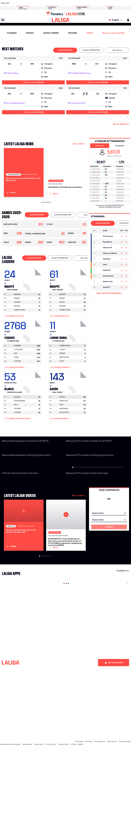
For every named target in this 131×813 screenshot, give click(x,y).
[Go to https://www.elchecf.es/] (37, 3)
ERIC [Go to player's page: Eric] (15, 381)
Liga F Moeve (117, 50)
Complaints (79, 805)
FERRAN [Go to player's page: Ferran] (17, 333)
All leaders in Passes (15, 395)
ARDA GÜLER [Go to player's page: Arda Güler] (64, 385)
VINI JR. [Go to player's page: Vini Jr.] (62, 329)
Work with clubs (125, 805)
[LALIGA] (60, 20)
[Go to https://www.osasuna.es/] (25, 3)
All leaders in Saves (60, 446)
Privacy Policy (50, 808)
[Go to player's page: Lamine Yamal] (78, 358)
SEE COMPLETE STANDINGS (109, 293)
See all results (121, 124)
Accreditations (99, 805)
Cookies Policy (63, 808)
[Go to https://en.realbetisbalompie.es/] (92, 3)
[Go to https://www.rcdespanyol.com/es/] (80, 3)
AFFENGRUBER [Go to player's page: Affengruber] (19, 428)
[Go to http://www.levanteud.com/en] (62, 3)
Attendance (99, 145)
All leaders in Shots (60, 343)
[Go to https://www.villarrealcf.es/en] (128, 3)
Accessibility (27, 808)
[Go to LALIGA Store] (65, 13)
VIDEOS (89, 33)
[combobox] (109, 540)
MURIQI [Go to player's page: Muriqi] (17, 326)
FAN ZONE (72, 33)
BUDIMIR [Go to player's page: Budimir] (17, 329)
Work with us (112, 805)
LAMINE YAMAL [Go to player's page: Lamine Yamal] (19, 337)
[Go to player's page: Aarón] (78, 409)
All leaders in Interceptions (18, 446)
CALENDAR (12, 33)
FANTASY (30, 33)
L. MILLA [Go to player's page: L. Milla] (62, 377)
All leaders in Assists (60, 395)
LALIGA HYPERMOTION (91, 50)
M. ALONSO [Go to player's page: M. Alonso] (18, 377)
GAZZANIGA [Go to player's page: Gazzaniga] (63, 436)
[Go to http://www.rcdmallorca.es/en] (86, 3)
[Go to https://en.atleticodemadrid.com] (19, 3)
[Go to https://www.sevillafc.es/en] (116, 3)
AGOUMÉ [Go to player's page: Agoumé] (17, 436)
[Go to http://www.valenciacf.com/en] (122, 3)
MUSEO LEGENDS (51, 33)
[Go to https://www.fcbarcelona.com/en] (43, 3)
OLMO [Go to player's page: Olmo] (61, 389)
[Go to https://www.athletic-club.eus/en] (13, 3)
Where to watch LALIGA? (113, 33)
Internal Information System (10, 808)
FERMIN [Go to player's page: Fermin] (62, 381)
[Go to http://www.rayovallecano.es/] (68, 3)
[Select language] (115, 20)
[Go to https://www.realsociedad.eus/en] (110, 3)
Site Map (89, 805)
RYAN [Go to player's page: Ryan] (61, 432)
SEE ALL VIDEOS (78, 523)
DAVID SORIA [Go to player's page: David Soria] (64, 440)
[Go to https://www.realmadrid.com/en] (98, 3)
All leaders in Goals (14, 343)
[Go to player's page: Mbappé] (32, 306)
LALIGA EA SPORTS (65, 50)
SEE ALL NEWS (79, 144)
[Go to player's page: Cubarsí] (32, 358)
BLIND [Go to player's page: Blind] (16, 385)
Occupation (119, 145)
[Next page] (127, 647)
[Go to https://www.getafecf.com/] (49, 3)
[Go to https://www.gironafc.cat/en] (55, 3)
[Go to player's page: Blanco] (32, 409)
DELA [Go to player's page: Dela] (16, 432)
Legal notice (38, 808)
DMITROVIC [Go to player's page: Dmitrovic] (63, 428)
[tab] (65, 50)
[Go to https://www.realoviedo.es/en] (104, 3)
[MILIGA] (127, 20)
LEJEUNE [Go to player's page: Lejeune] (17, 389)
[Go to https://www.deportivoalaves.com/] (31, 3)
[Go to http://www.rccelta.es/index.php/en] (74, 3)
